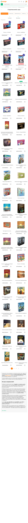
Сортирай (10, 17)
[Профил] (23, 1)
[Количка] (26, 2)
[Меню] (2, 4)
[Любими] (21, 1)
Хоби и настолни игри (7, 7)
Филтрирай (18, 17)
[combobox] (14, 4)
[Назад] (1, 9)
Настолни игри (14, 7)
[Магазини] (19, 1)
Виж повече (4, 410)
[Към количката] (26, 2)
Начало (2, 7)
